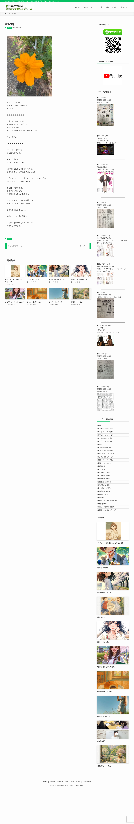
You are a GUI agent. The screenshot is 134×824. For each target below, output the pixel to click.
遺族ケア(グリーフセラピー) (108, 532)
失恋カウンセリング (106, 479)
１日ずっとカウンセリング (108, 545)
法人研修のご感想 (105, 497)
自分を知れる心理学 (106, 514)
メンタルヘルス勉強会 (106, 461)
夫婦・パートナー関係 (106, 474)
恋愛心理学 (103, 488)
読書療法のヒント (105, 523)
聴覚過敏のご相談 (105, 510)
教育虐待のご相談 (105, 492)
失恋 (66, 817)
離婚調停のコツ (104, 536)
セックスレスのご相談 (106, 444)
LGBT (101, 426)
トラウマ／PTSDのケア (107, 448)
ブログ (9, 27)
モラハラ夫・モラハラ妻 (107, 466)
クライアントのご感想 (106, 435)
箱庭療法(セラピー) (105, 505)
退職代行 (102, 527)
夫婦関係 (52, 817)
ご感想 (72, 817)
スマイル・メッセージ (106, 439)
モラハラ (60, 817)
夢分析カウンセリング (106, 470)
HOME (45, 817)
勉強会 (78, 817)
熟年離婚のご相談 (105, 501)
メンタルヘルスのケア (106, 457)
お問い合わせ (87, 817)
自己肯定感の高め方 (106, 519)
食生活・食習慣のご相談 (107, 541)
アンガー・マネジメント (107, 430)
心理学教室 (103, 483)
